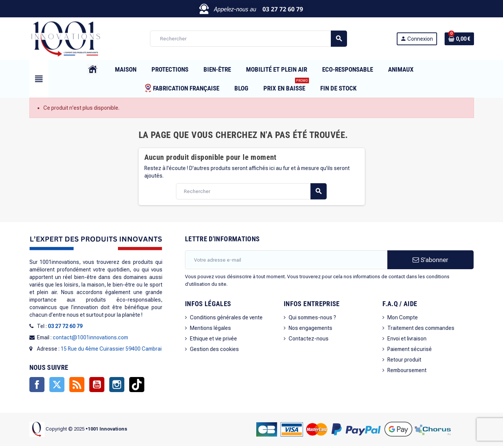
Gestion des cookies (214, 349)
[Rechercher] (248, 39)
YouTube (96, 384)
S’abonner (430, 260)
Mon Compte (402, 317)
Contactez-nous (309, 339)
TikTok (136, 384)
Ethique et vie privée (213, 339)
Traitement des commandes (420, 328)
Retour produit (404, 360)
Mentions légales (210, 328)
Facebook (36, 384)
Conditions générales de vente (226, 317)
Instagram (116, 384)
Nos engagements (310, 328)
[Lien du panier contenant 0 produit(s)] (459, 38)
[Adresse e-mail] (286, 259)
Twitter (56, 384)
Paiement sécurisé (409, 349)
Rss (76, 384)
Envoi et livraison (407, 339)
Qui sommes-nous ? (312, 317)
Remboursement (407, 370)
